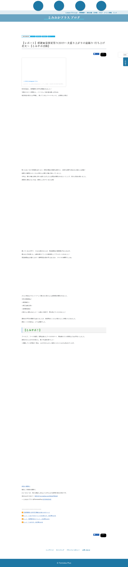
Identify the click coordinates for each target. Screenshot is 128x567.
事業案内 (44, 36)
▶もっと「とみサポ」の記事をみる (32, 522)
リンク (115, 13)
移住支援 (89, 13)
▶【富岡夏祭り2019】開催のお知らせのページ (36, 512)
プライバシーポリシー (73, 550)
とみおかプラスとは (71, 13)
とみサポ (33, 36)
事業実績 (39, 36)
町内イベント (51, 36)
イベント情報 (108, 13)
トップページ (50, 550)
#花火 (23, 486)
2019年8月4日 (47, 499)
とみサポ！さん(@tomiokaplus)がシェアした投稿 (35, 84)
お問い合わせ (86, 550)
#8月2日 (37, 496)
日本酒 (95, 13)
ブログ (101, 13)
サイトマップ (60, 550)
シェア (97, 54)
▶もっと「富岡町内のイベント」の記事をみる (35, 519)
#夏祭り (28, 486)
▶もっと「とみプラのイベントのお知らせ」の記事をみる (39, 516)
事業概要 (82, 13)
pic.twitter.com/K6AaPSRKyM (49, 496)
